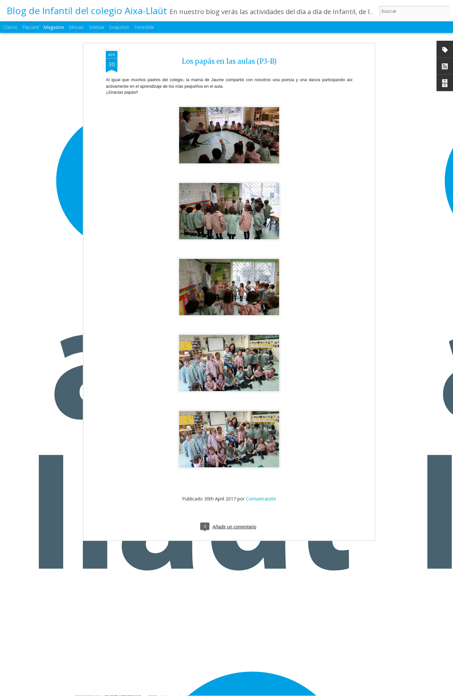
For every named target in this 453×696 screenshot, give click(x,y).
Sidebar (97, 27)
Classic (10, 27)
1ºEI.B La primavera (186, 689)
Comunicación (261, 440)
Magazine (53, 27)
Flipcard (30, 27)
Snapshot (119, 27)
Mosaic (76, 27)
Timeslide (144, 27)
